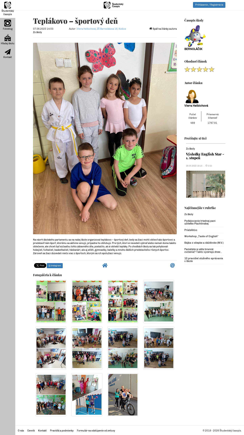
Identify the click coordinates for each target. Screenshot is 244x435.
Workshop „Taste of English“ (201, 236)
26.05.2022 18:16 (194, 166)
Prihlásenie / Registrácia (209, 4)
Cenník (31, 430)
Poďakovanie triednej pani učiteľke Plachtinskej (200, 222)
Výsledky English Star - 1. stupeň (205, 156)
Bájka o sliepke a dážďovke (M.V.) (203, 242)
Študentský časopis (8, 9)
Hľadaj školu (7, 39)
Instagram (55, 265)
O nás (21, 430)
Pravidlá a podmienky (62, 430)
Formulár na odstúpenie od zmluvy (96, 430)
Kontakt (7, 54)
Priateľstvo (190, 230)
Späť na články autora (163, 28)
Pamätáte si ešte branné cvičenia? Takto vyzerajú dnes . (203, 251)
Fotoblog (8, 25)
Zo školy (37, 32)
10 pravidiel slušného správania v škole (203, 260)
